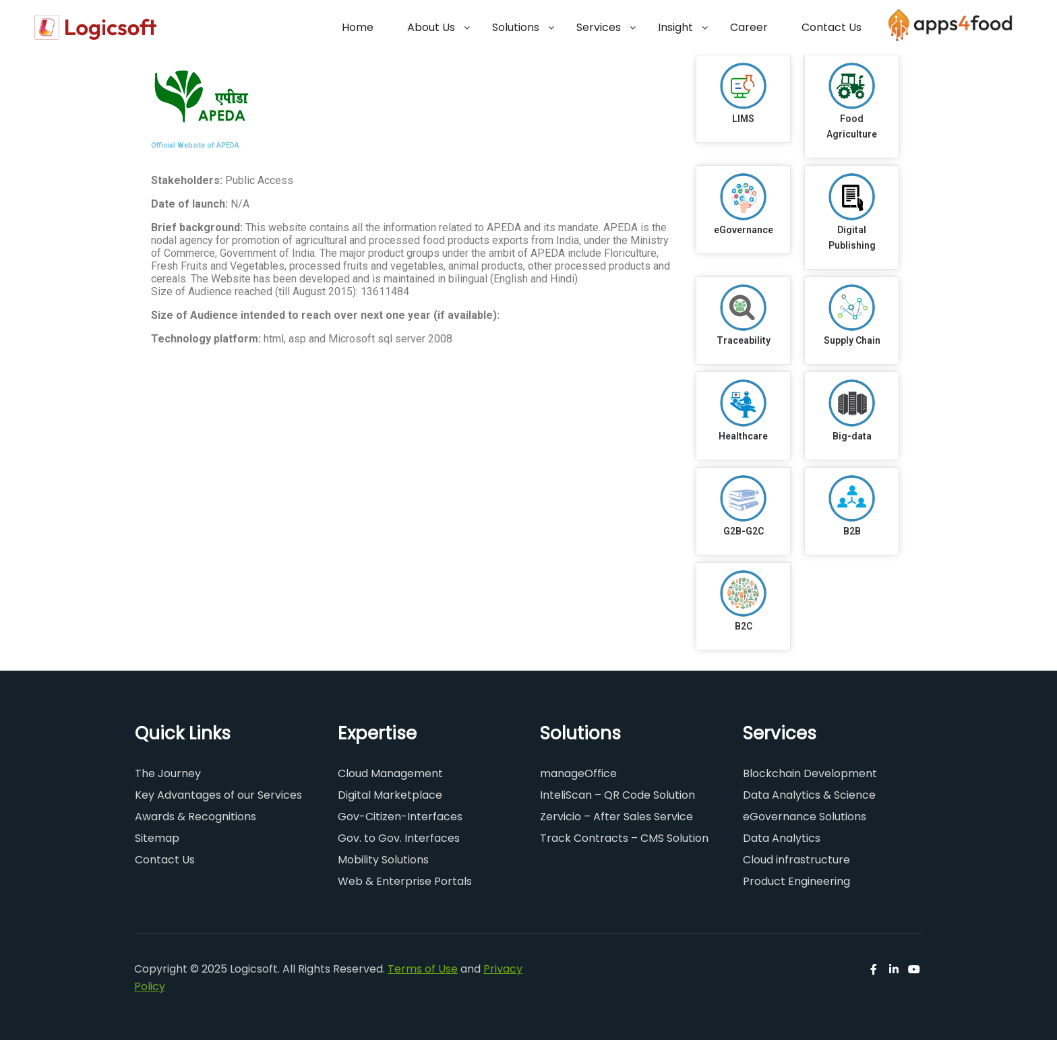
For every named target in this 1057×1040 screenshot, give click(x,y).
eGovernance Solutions (804, 816)
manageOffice (578, 773)
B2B (852, 531)
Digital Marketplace (390, 795)
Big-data (852, 436)
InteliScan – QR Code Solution (617, 795)
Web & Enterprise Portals (405, 881)
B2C (743, 626)
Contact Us (165, 859)
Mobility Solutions (383, 859)
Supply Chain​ (852, 340)
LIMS (743, 118)
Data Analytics (781, 838)
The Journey (168, 773)
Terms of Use (423, 969)
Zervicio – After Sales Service (616, 816)
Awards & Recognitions (195, 816)
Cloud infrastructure (796, 859)
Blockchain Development (810, 773)
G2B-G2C (743, 531)
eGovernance (743, 229)
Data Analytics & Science (809, 795)
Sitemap (157, 838)
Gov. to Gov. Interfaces (399, 838)
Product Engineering (796, 881)
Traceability (744, 340)
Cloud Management (390, 773)
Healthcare (743, 436)
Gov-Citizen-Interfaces (400, 816)
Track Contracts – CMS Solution (624, 838)
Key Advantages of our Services (218, 795)
